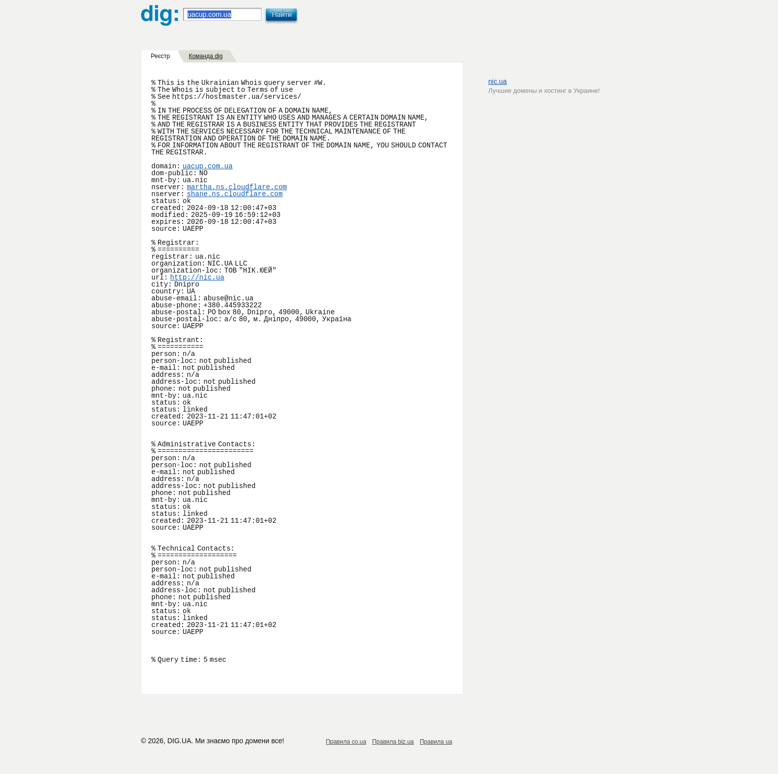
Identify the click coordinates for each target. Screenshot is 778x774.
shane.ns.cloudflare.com (234, 194)
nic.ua (497, 81)
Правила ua (436, 741)
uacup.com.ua (208, 166)
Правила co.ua (346, 741)
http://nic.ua (197, 277)
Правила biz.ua (393, 741)
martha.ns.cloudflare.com (237, 187)
